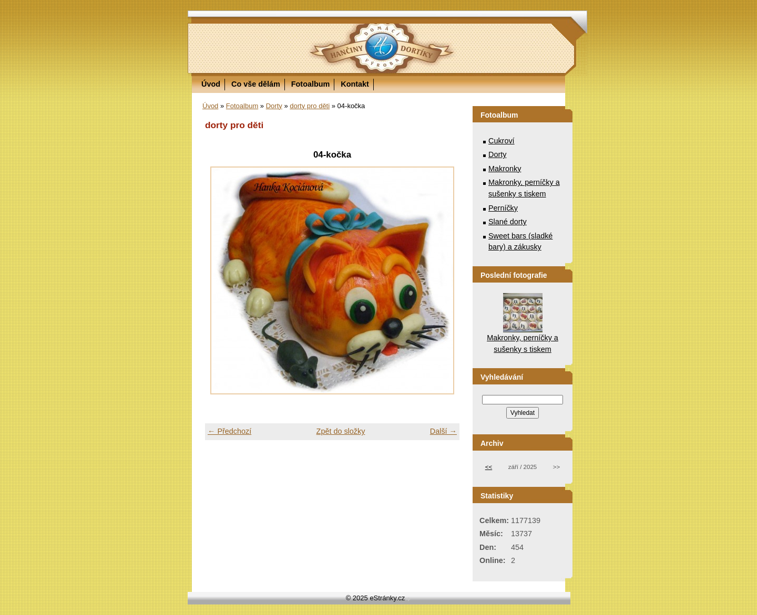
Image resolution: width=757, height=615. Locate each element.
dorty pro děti (310, 106)
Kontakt (355, 84)
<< (488, 467)
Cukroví (501, 141)
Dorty (274, 106)
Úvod (210, 84)
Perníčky (503, 208)
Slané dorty (507, 221)
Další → (443, 431)
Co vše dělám (255, 84)
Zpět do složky (340, 431)
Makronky (504, 168)
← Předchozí (229, 431)
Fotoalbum (310, 84)
